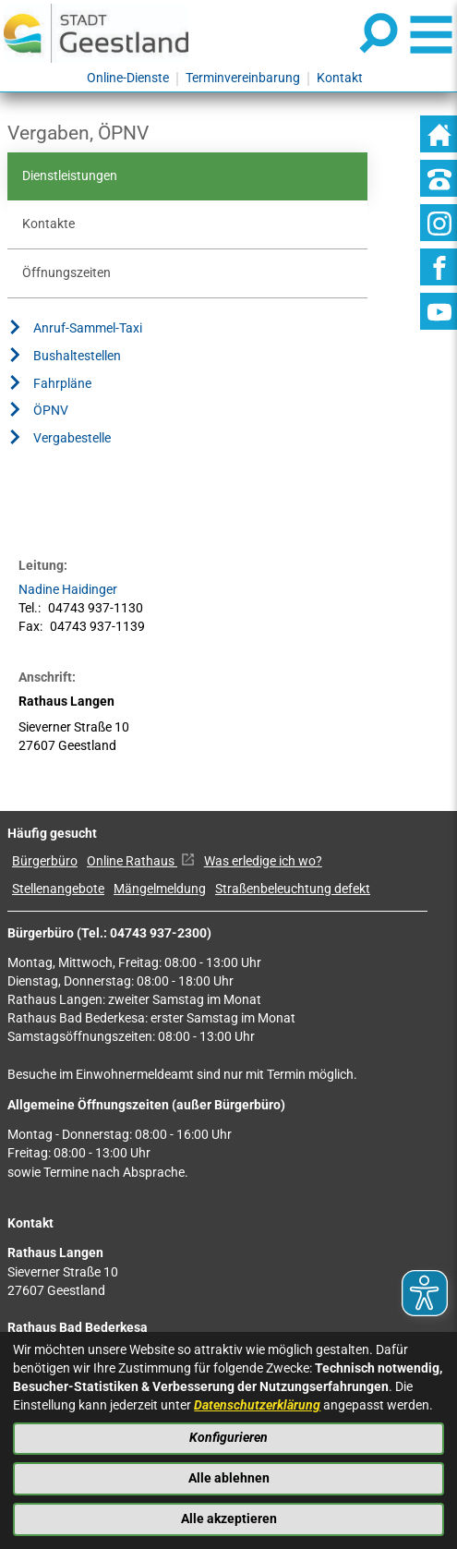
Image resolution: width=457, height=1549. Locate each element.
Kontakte (48, 224)
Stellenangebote (58, 889)
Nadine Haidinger (67, 590)
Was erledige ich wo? (263, 861)
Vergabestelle (59, 441)
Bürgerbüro (45, 861)
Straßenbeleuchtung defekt (292, 889)
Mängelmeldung (160, 889)
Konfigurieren (228, 1438)
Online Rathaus (141, 861)
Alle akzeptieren (229, 1519)
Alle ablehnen (229, 1478)
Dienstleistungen (69, 176)
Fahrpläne (49, 386)
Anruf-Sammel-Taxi (74, 331)
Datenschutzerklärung (257, 1405)
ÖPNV (37, 413)
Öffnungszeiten (66, 273)
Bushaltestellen (64, 358)
